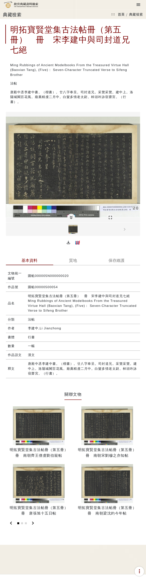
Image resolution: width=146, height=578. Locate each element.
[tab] (29, 261)
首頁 (121, 14)
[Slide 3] (26, 523)
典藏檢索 (136, 14)
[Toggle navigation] (138, 5)
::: (113, 14)
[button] (68, 242)
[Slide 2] (22, 523)
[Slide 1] (18, 523)
